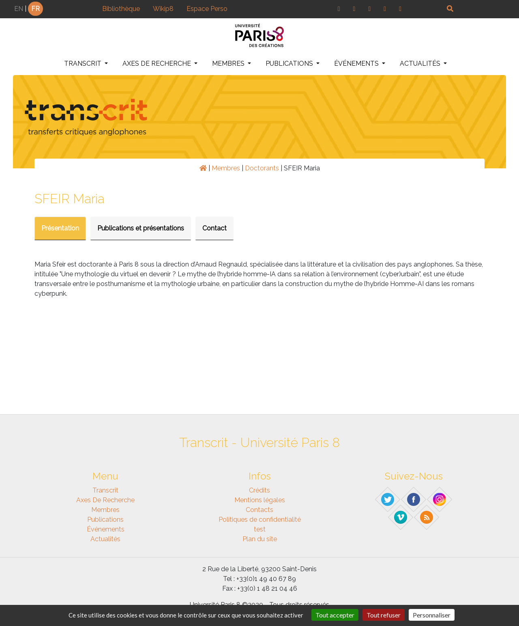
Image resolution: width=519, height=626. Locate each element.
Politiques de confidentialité (260, 519)
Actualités (421, 63)
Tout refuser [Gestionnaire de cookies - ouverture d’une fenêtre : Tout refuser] (384, 615)
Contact (214, 228)
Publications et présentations (140, 228)
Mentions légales (259, 500)
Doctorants (262, 168)
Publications (290, 63)
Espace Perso (207, 9)
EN (18, 9)
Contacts (259, 510)
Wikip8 (163, 9)
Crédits (259, 490)
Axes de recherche (157, 63)
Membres (229, 63)
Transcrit (83, 63)
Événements (357, 63)
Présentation (60, 228)
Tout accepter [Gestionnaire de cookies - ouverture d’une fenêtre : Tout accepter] (334, 615)
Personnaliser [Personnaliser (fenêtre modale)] (431, 615)
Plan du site (259, 539)
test (260, 529)
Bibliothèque (121, 9)
